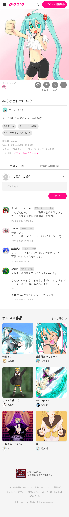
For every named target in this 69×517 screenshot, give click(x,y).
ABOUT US (34, 496)
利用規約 (57, 487)
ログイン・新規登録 (54, 4)
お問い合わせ (33, 492)
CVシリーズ (47, 492)
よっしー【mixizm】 (22, 208)
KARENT (58, 492)
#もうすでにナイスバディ (17, 133)
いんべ (14, 228)
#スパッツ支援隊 (28, 126)
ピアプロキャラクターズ (26, 153)
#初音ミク (9, 126)
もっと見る (59, 318)
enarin (14, 269)
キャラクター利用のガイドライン (37, 487)
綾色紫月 (15, 248)
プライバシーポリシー (16, 492)
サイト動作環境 (14, 487)
